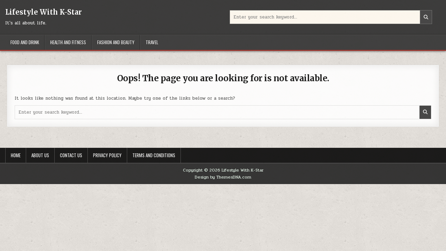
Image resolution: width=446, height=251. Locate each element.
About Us (40, 155)
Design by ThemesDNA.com (223, 177)
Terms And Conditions (153, 155)
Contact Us (71, 155)
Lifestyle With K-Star (43, 12)
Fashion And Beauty (115, 42)
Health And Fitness (68, 42)
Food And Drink (24, 42)
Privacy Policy (107, 155)
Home (16, 155)
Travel (152, 42)
